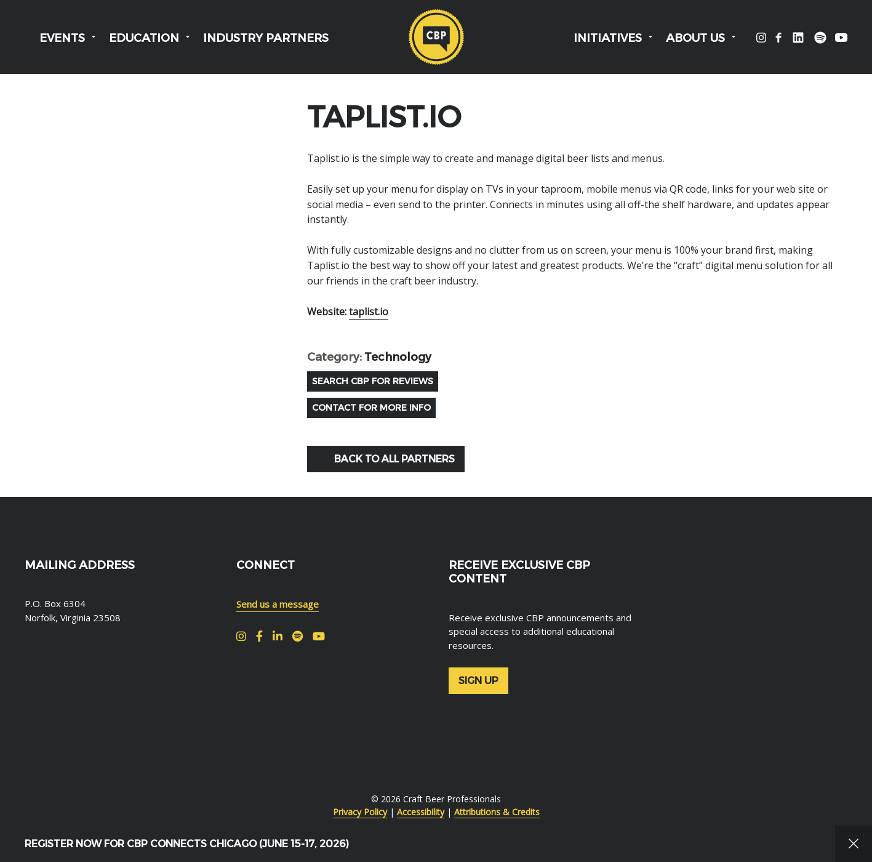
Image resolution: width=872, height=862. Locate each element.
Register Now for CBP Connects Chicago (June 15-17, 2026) (187, 844)
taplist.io (368, 311)
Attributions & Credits (497, 812)
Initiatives (608, 38)
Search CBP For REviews (372, 381)
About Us (695, 38)
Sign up (478, 681)
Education (144, 38)
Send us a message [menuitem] (277, 604)
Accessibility (420, 812)
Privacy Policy (360, 812)
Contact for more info (371, 407)
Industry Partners (266, 38)
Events (62, 38)
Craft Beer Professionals (436, 36)
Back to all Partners (394, 459)
